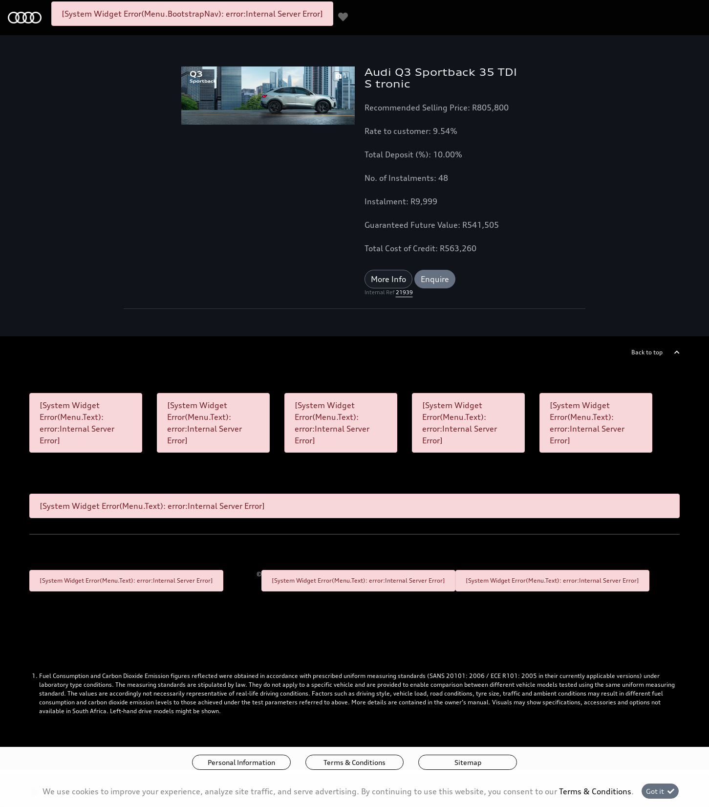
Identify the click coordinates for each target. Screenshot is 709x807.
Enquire (435, 279)
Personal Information (241, 762)
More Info (388, 279)
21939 (404, 292)
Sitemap (467, 762)
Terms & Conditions (354, 762)
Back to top (647, 352)
